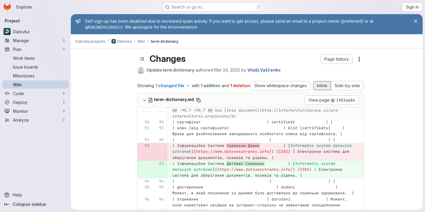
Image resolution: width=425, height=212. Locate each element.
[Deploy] (35, 102)
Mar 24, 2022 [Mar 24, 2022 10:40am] (227, 69)
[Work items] (35, 58)
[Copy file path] (198, 100)
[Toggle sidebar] (142, 58)
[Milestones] (35, 76)
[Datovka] (35, 31)
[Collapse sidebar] (35, 204)
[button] (337, 59)
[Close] (415, 21)
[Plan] (35, 49)
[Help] (35, 195)
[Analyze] (35, 120)
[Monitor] (35, 111)
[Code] (35, 93)
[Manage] (35, 40)
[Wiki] (35, 84)
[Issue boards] (35, 67)
